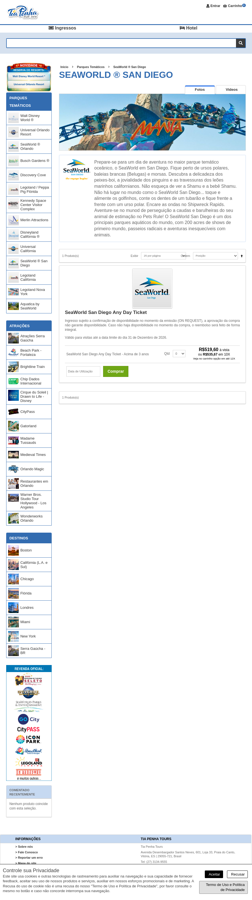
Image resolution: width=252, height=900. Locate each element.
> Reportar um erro (29, 857)
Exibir (134, 255)
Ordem (185, 255)
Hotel (188, 28)
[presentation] (200, 89)
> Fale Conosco (26, 852)
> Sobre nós (24, 846)
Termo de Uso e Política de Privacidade (225, 887)
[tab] (200, 89)
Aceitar (214, 874)
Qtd (167, 354)
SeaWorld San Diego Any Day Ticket (106, 312)
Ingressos (62, 28)
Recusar (237, 874)
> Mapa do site (26, 863)
